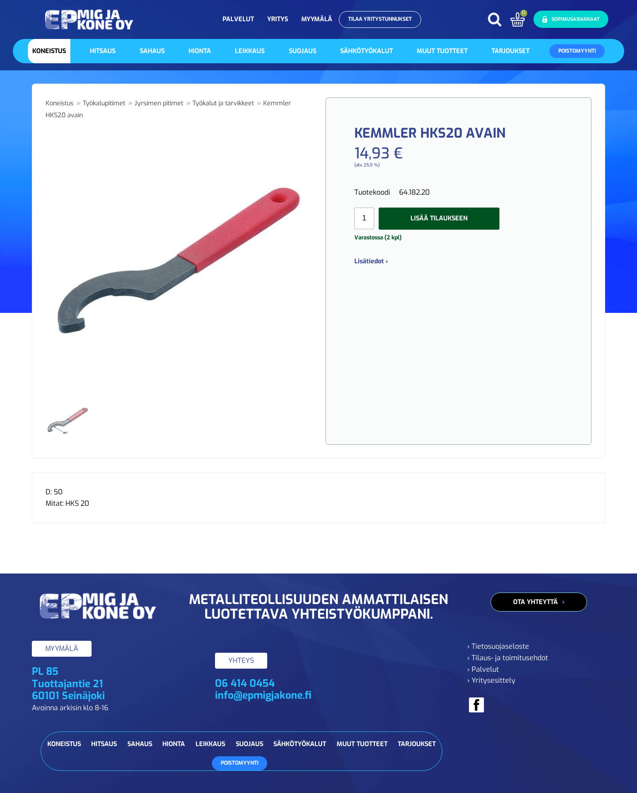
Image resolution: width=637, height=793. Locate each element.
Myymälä (316, 19)
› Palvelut (483, 669)
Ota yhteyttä (535, 602)
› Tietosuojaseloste (498, 646)
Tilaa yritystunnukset (380, 19)
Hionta (199, 51)
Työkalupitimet (104, 103)
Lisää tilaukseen (439, 218)
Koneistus (49, 51)
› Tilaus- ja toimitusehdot (507, 657)
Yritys (277, 19)
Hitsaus (102, 51)
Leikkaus (250, 51)
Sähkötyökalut (366, 51)
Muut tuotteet (442, 51)
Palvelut (238, 19)
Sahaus (152, 51)
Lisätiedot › (371, 261)
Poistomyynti (577, 50)
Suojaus (302, 51)
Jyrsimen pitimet (158, 103)
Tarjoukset (510, 51)
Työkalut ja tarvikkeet (223, 103)
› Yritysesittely (491, 680)
